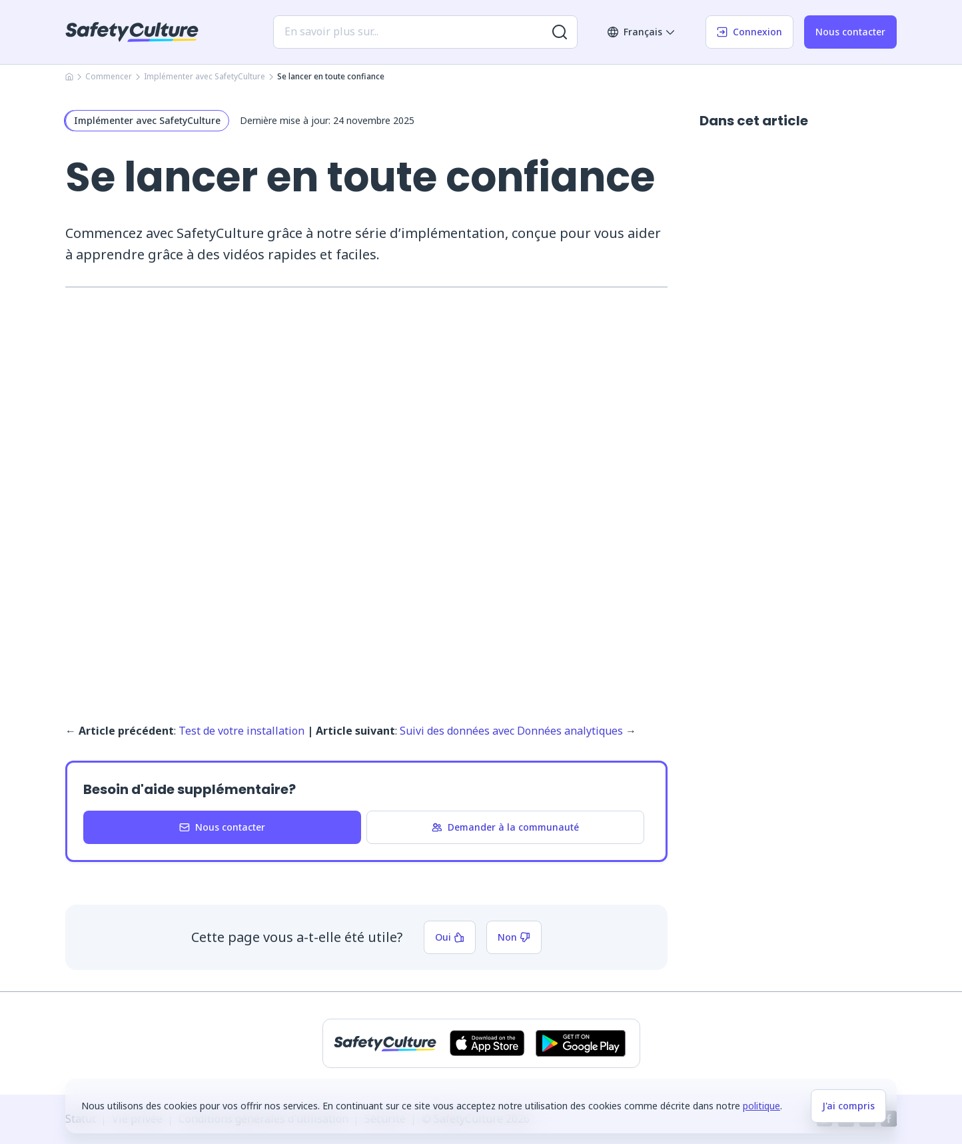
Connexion (749, 31)
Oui (449, 937)
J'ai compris (848, 1105)
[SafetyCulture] (132, 32)
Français (642, 31)
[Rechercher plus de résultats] (559, 32)
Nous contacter (850, 31)
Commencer (108, 76)
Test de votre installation (241, 730)
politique (761, 1105)
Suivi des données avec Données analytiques (511, 730)
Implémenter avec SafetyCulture (204, 76)
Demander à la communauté (505, 827)
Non (514, 937)
